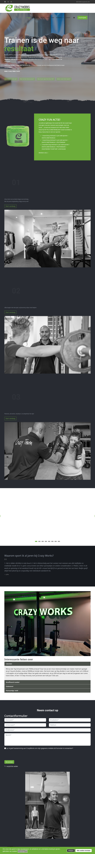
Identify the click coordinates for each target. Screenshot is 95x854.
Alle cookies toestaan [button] (83, 850)
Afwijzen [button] (71, 850)
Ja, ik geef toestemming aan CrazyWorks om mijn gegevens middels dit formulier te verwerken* (40, 748)
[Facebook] (5, 2)
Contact (67, 17)
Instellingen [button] (22, 851)
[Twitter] (8, 2)
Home (28, 17)
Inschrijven (82, 18)
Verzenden (9, 762)
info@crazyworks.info (84, 2)
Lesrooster (35, 17)
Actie (47, 17)
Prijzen (42, 17)
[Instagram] (11, 2)
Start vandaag (10, 206)
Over (52, 17)
